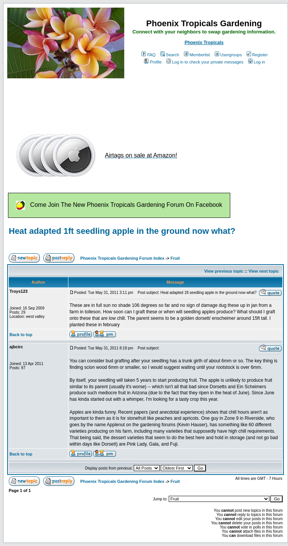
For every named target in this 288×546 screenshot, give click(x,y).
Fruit (175, 258)
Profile (152, 62)
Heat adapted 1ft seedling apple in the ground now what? (122, 231)
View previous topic (223, 271)
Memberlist (197, 54)
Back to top (20, 334)
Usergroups (228, 54)
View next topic (263, 271)
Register (257, 54)
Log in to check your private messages (205, 62)
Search (169, 54)
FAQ (148, 54)
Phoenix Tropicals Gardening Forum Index (122, 258)
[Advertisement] (145, 102)
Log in (256, 62)
